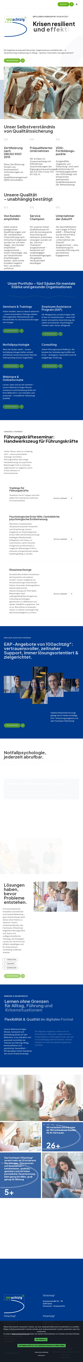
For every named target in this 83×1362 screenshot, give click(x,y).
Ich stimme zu (41, 1339)
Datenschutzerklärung (20, 1334)
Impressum (41, 1355)
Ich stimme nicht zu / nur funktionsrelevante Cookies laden (41, 1345)
